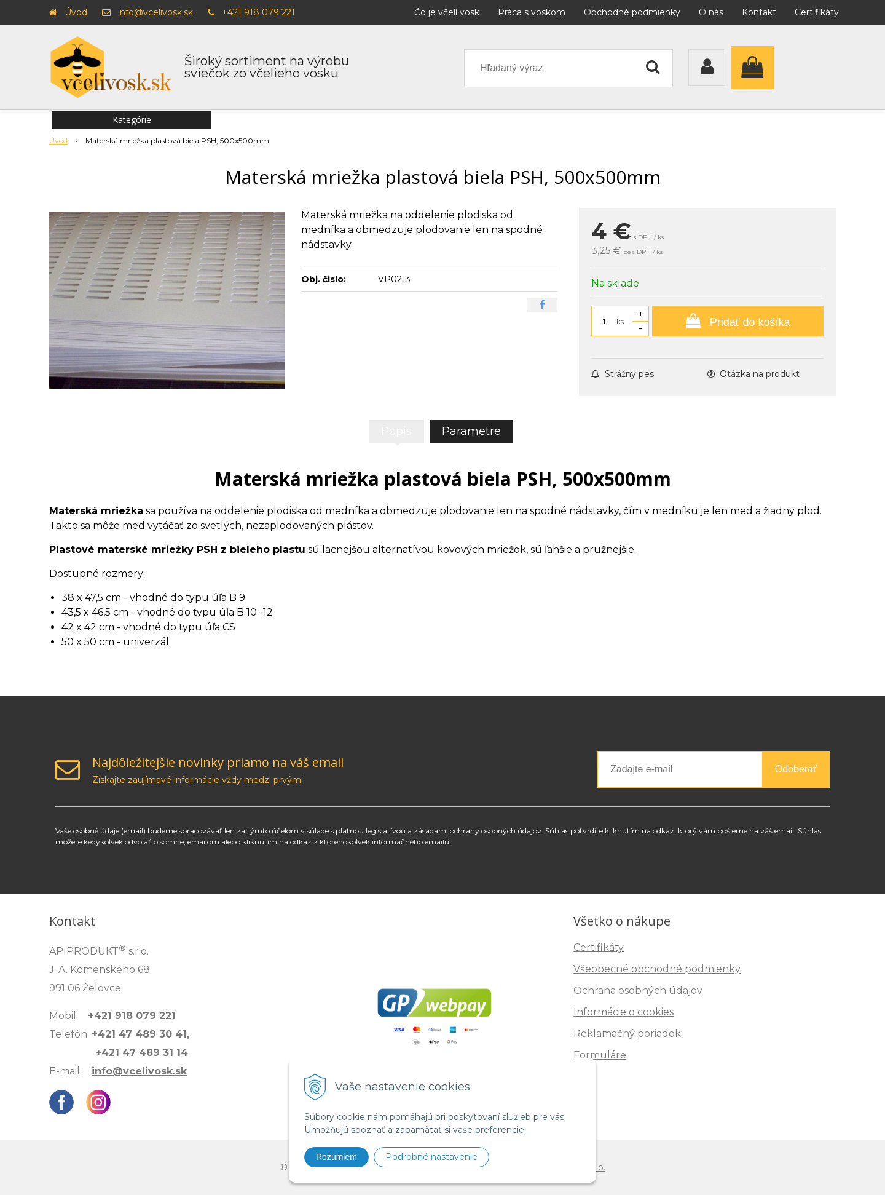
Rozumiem (336, 1157)
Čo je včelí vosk (446, 12)
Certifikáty (817, 12)
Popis (396, 431)
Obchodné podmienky (632, 12)
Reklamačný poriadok (627, 1033)
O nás (711, 12)
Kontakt (759, 12)
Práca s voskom (531, 12)
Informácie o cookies (623, 1012)
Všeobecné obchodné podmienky (657, 969)
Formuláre (599, 1055)
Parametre (471, 431)
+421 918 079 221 (258, 12)
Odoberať (796, 769)
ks (620, 321)
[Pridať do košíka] (738, 321)
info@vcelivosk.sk (155, 12)
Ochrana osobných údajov (637, 990)
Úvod (76, 12)
